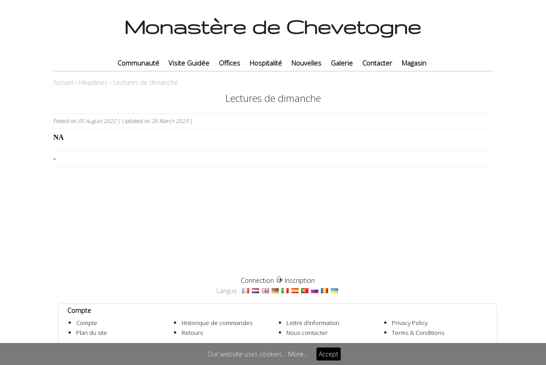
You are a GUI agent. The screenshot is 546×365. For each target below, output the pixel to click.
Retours (192, 333)
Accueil (63, 82)
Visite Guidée (189, 62)
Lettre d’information (312, 323)
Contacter (377, 62)
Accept (328, 354)
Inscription (300, 280)
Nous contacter (307, 333)
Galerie (342, 62)
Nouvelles (306, 62)
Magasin (414, 62)
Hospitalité (266, 62)
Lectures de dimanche (145, 82)
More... (298, 354)
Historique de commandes (217, 323)
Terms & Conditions (418, 333)
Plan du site (91, 333)
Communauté (138, 62)
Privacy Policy (410, 323)
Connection (257, 280)
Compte (86, 323)
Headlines (93, 82)
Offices (229, 62)
